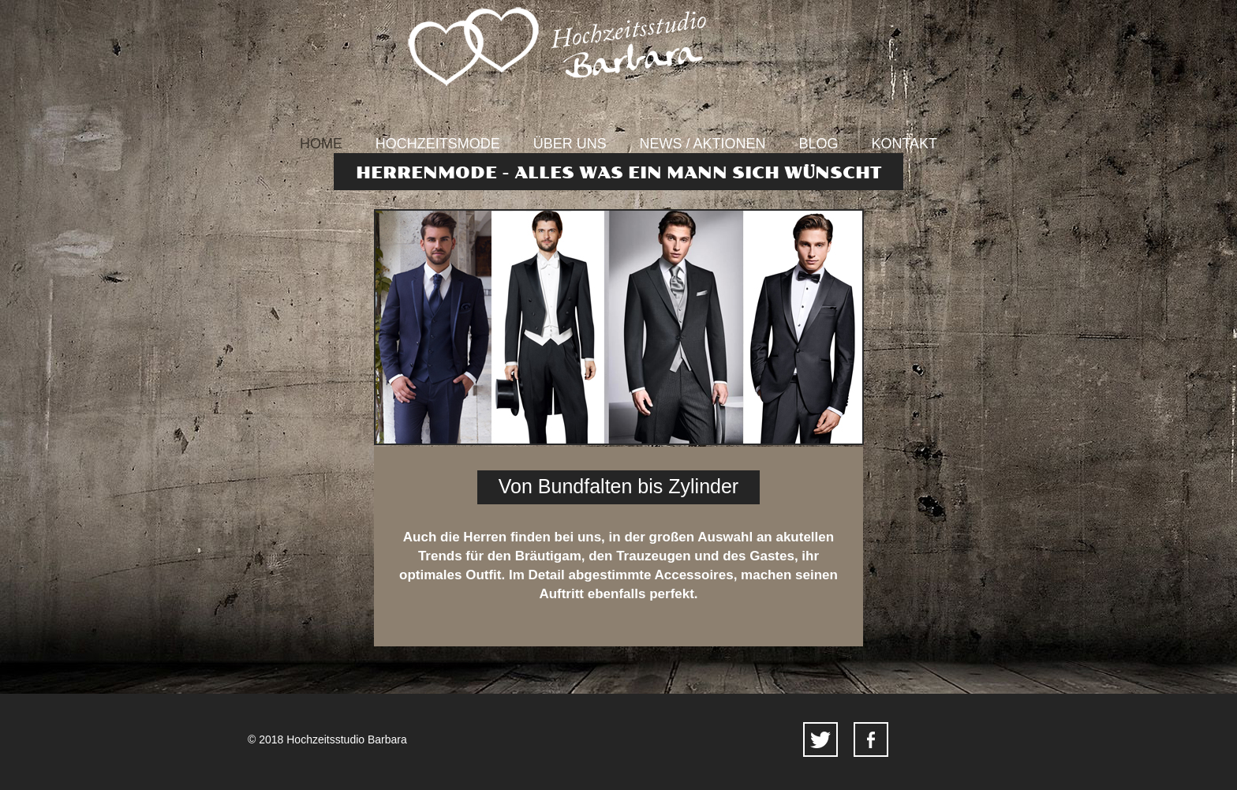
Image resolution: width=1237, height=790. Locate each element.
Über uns (570, 144)
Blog (819, 144)
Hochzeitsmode (438, 144)
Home (321, 144)
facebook (871, 739)
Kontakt (904, 144)
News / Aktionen (703, 144)
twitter (820, 739)
